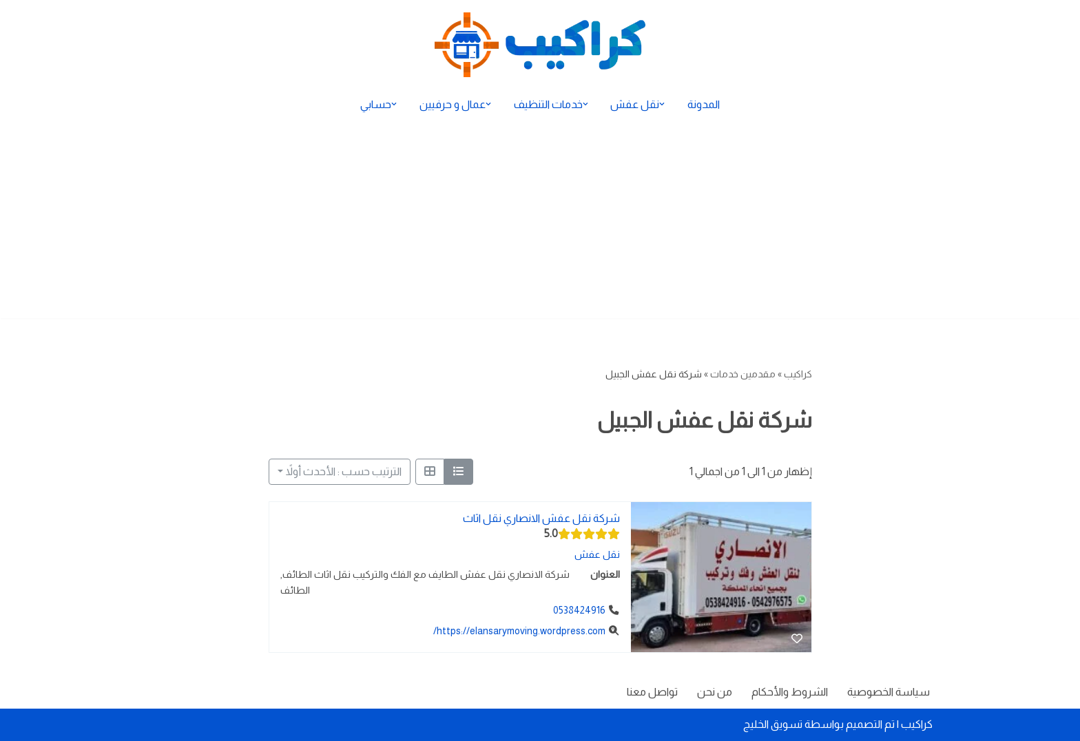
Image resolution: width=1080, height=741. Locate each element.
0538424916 (578, 610)
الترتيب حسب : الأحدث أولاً (344, 471)
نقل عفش (596, 554)
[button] (662, 104)
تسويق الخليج (772, 724)
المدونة (704, 104)
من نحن (713, 692)
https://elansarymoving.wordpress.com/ (519, 630)
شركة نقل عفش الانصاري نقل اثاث (540, 518)
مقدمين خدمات (743, 373)
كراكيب (798, 373)
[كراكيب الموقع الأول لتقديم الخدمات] (540, 44)
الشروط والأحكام (789, 692)
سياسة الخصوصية (888, 692)
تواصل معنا (651, 692)
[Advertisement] (540, 221)
